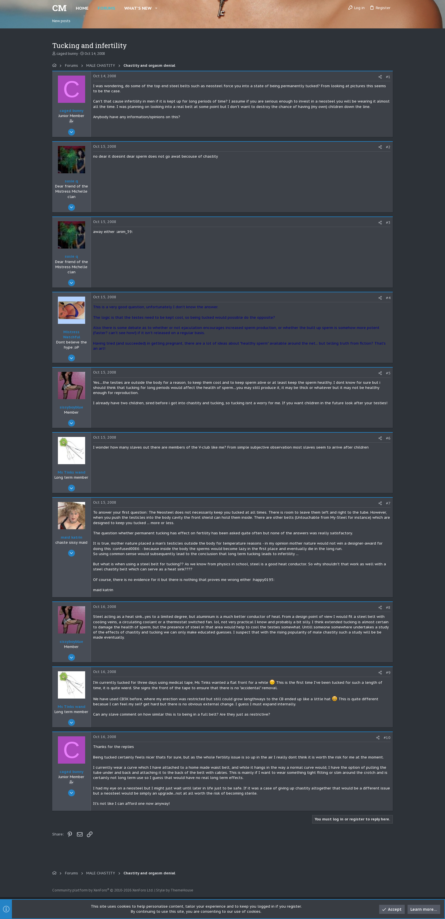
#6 (388, 438)
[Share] (380, 77)
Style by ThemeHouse (174, 890)
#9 (388, 672)
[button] (156, 8)
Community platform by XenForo (103, 890)
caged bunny (67, 53)
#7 (388, 503)
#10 (387, 737)
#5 (388, 373)
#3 (388, 222)
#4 (388, 297)
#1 (388, 76)
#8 (388, 607)
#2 (388, 147)
